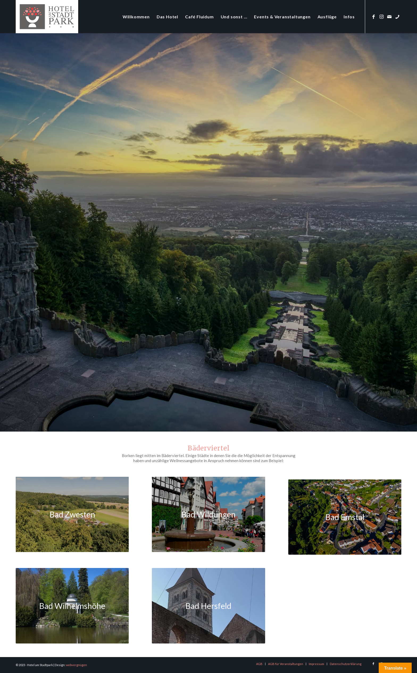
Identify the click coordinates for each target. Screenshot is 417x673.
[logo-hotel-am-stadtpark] (47, 16)
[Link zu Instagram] (381, 16)
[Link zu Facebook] (373, 16)
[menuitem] (136, 16)
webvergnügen (76, 665)
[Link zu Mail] (389, 16)
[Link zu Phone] (397, 16)
